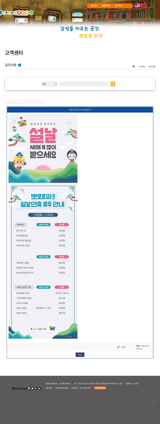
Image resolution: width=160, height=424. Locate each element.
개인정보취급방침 (61, 388)
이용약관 (48, 388)
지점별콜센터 (100, 388)
